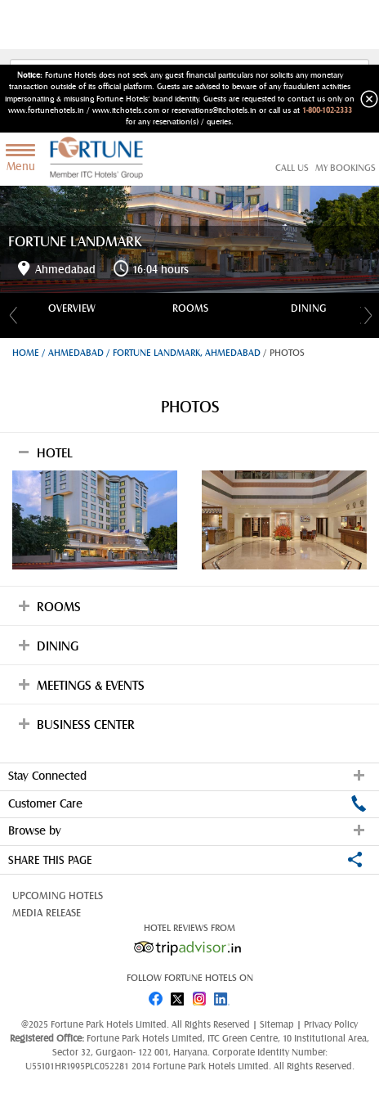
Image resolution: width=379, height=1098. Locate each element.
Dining (308, 308)
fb (155, 995)
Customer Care (187, 803)
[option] (71, 308)
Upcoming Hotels (57, 896)
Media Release (46, 913)
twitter (178, 995)
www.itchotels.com (125, 110)
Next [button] (368, 315)
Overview (71, 308)
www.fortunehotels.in (46, 110)
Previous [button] (10, 315)
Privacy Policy (331, 1024)
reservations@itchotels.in (214, 110)
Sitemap (278, 1024)
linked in (224, 995)
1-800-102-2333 (327, 110)
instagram (201, 995)
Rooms (190, 308)
